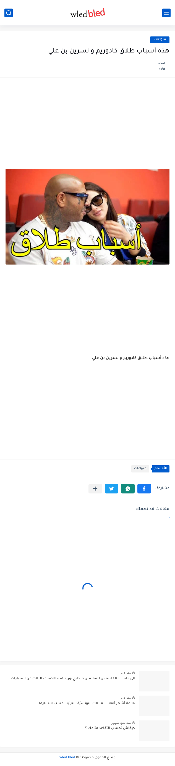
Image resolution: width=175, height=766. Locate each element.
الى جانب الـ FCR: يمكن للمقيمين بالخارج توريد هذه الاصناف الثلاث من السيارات (73, 679)
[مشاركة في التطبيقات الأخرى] (95, 488)
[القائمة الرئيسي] (166, 13)
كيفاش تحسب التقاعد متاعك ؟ (110, 728)
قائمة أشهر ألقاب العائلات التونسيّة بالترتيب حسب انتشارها (87, 704)
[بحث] (8, 13)
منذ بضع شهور (121, 723)
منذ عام (126, 673)
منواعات (160, 39)
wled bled (67, 758)
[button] (144, 488)
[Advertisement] (87, 126)
